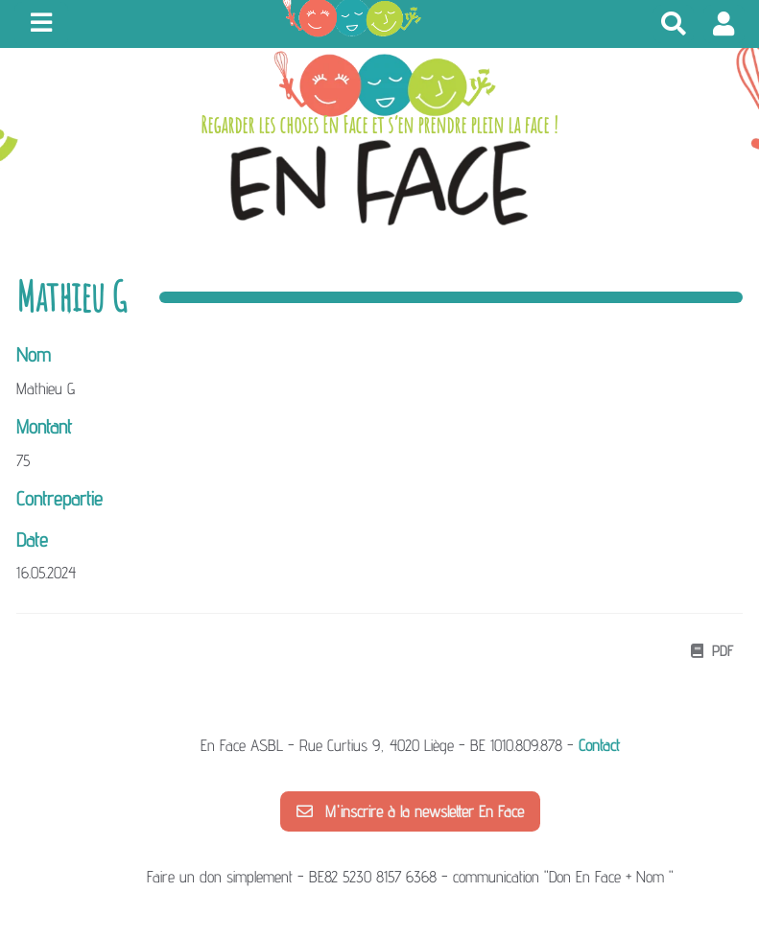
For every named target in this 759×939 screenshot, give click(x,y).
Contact (599, 745)
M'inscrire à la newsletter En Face (410, 811)
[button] (724, 23)
